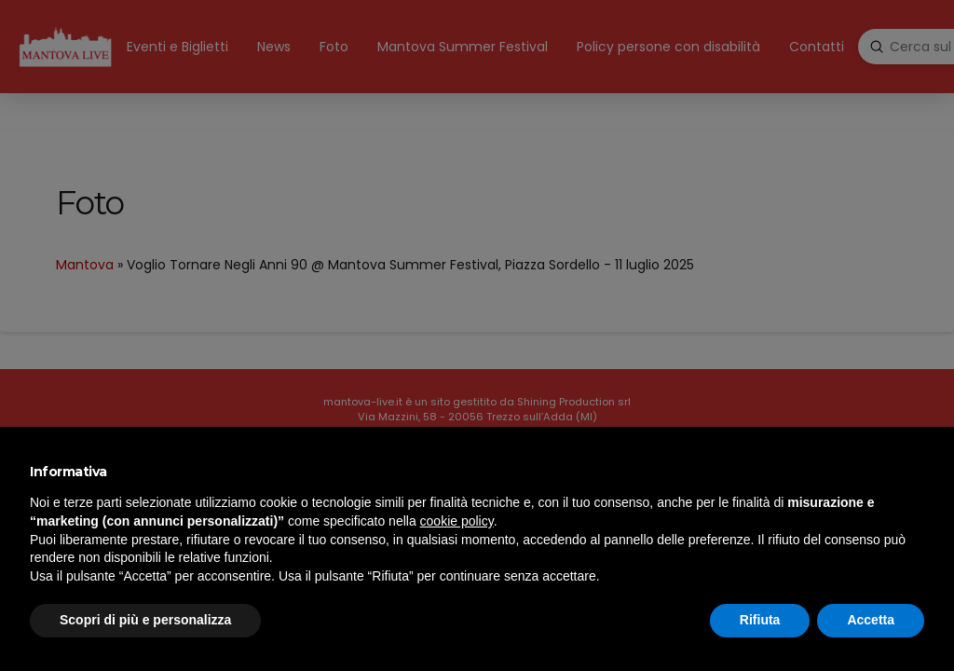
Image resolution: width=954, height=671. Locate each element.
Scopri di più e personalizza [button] (145, 619)
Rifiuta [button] (760, 619)
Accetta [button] (870, 619)
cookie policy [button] (457, 521)
